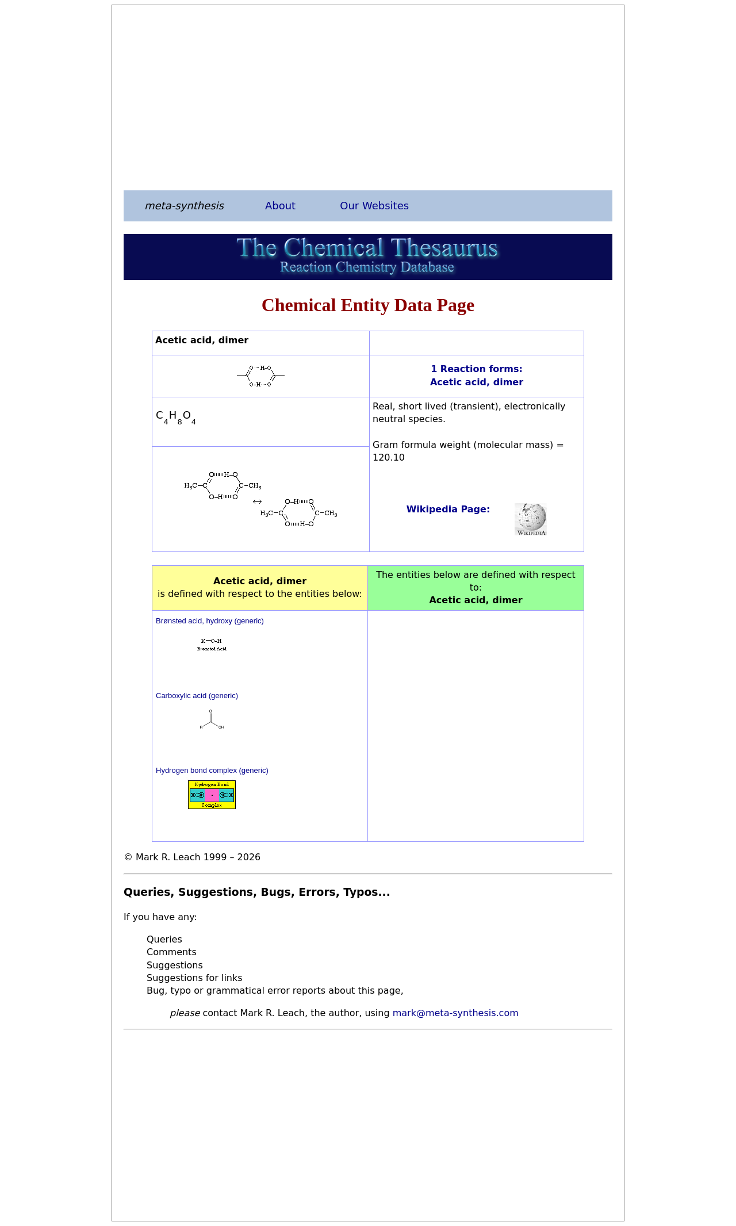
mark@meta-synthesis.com (456, 1012)
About (280, 206)
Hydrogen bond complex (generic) (212, 770)
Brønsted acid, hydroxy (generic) (210, 620)
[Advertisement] (368, 97)
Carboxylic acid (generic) (197, 695)
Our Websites (374, 206)
